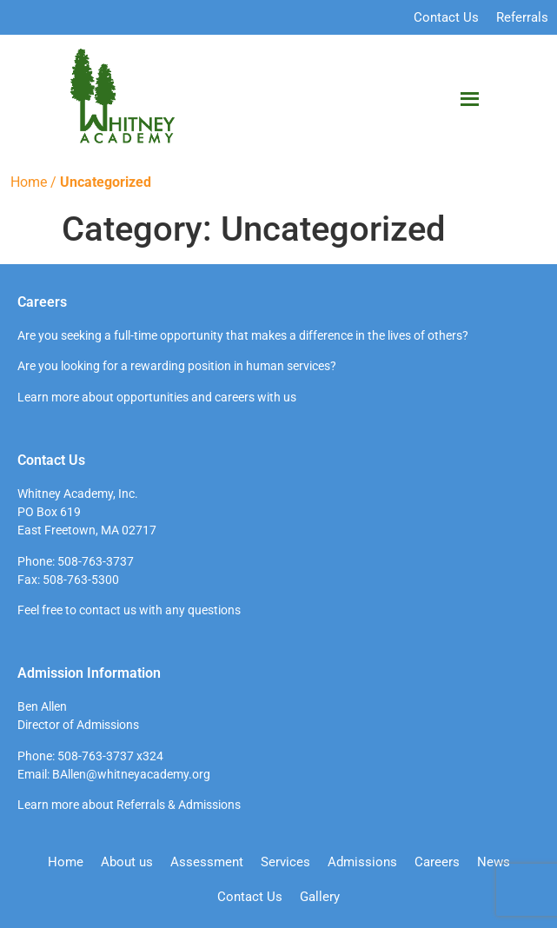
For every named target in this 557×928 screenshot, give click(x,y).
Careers (437, 862)
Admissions (362, 862)
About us (127, 862)
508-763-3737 (95, 561)
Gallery (320, 897)
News (493, 862)
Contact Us (446, 17)
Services (285, 862)
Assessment (206, 862)
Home (28, 182)
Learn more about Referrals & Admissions (129, 805)
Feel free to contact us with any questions (129, 610)
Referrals (522, 17)
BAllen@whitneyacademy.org (131, 774)
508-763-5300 (81, 580)
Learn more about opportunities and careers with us (156, 397)
